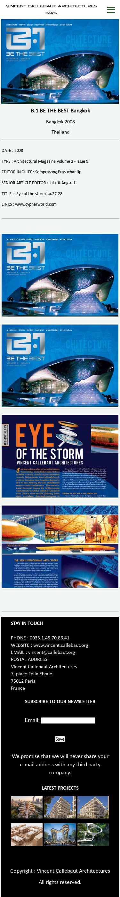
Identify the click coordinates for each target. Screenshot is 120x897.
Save (60, 739)
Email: (32, 719)
